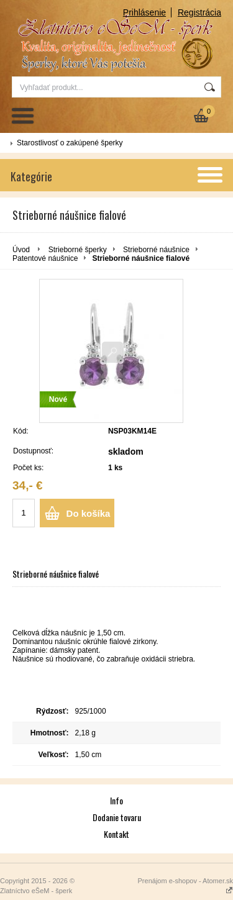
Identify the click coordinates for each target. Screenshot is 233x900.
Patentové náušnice (45, 258)
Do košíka (88, 513)
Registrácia (199, 12)
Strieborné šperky (77, 249)
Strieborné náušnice (156, 249)
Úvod (21, 249)
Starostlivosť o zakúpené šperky (70, 143)
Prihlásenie (144, 12)
